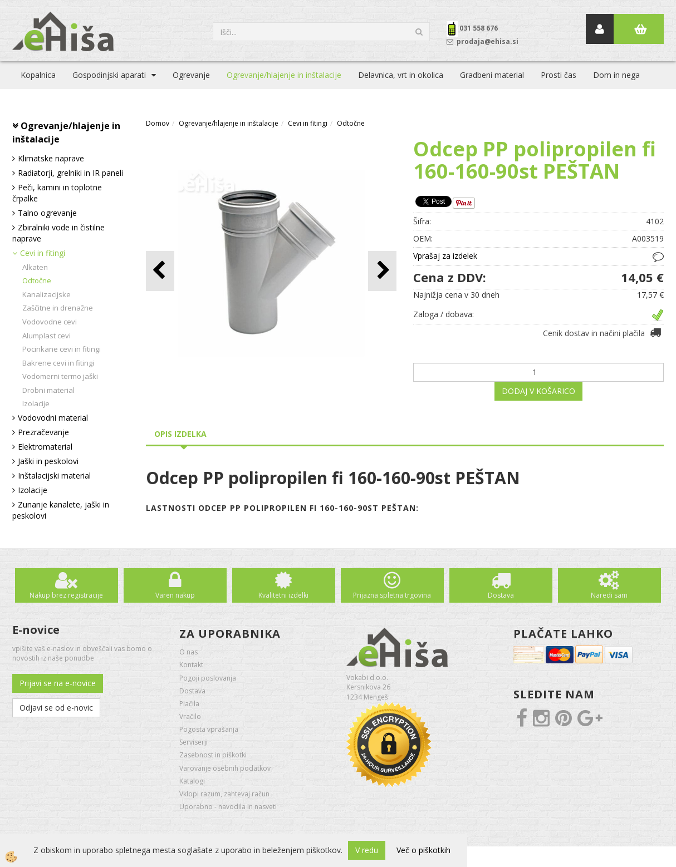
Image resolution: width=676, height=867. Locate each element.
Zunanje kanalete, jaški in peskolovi (60, 510)
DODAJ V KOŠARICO (538, 391)
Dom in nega (616, 75)
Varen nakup (175, 595)
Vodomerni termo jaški (60, 376)
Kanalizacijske (46, 294)
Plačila (189, 703)
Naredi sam (609, 595)
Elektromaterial (45, 446)
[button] (382, 270)
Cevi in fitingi (42, 253)
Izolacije (36, 403)
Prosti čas (558, 75)
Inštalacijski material (54, 475)
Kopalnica (38, 75)
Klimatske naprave (51, 158)
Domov (157, 123)
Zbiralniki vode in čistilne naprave (58, 233)
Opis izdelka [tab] (180, 433)
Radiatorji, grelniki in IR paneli (70, 173)
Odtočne (36, 280)
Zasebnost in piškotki (213, 755)
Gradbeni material (492, 75)
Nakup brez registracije (66, 595)
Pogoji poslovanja (207, 678)
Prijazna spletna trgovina (392, 595)
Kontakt (191, 664)
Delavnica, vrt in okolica (400, 75)
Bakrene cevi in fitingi (58, 363)
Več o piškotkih (423, 850)
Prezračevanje (43, 432)
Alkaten (35, 267)
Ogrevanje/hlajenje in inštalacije (284, 75)
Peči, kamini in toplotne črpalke (57, 193)
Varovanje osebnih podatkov (225, 768)
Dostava (501, 595)
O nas (188, 652)
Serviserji (193, 742)
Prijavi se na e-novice (57, 683)
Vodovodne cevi (49, 322)
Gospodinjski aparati (109, 75)
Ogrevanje (191, 75)
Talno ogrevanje (47, 213)
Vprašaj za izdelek (445, 255)
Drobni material (48, 390)
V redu (366, 850)
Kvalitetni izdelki (283, 595)
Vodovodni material (53, 417)
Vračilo (190, 716)
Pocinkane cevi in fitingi (61, 349)
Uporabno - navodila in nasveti (228, 806)
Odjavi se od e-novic (56, 707)
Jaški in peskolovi (48, 461)
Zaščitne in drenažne (57, 308)
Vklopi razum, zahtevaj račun (224, 794)
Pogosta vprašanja (208, 729)
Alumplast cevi (46, 336)
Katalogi (192, 781)
